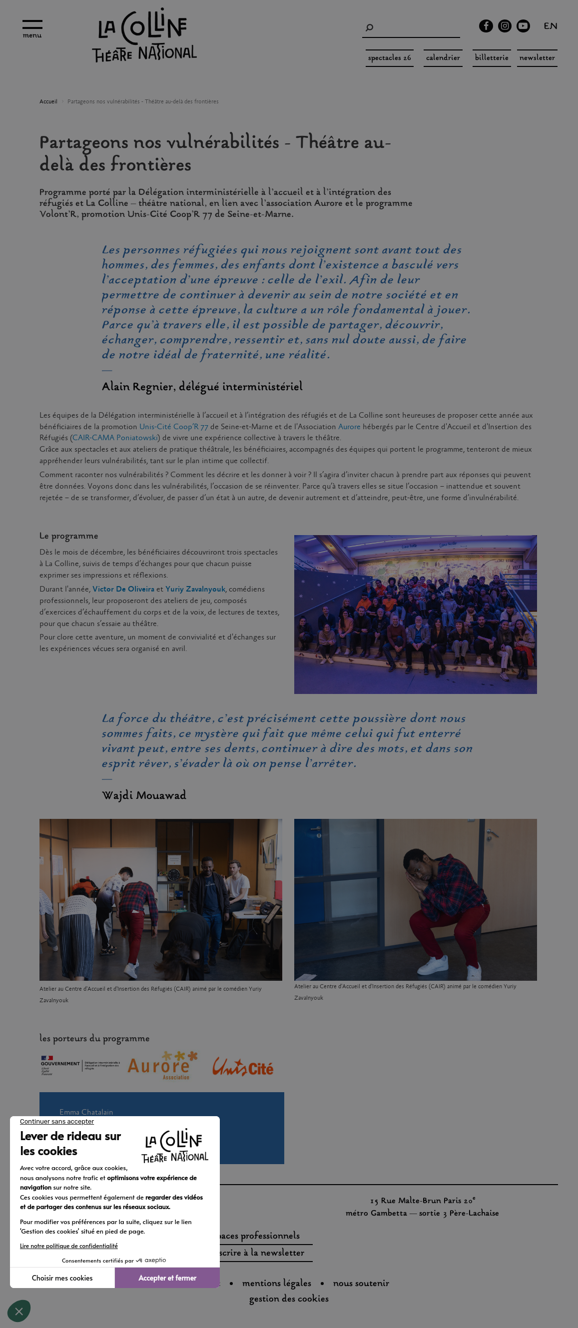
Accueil (48, 101)
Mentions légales (276, 1284)
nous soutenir (361, 1284)
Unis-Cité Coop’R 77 (173, 427)
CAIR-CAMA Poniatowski (115, 438)
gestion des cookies (289, 1300)
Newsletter (537, 58)
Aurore (349, 427)
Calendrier (443, 58)
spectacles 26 (389, 58)
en (551, 27)
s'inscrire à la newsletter (254, 1254)
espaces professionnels (254, 1237)
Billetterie (492, 58)
